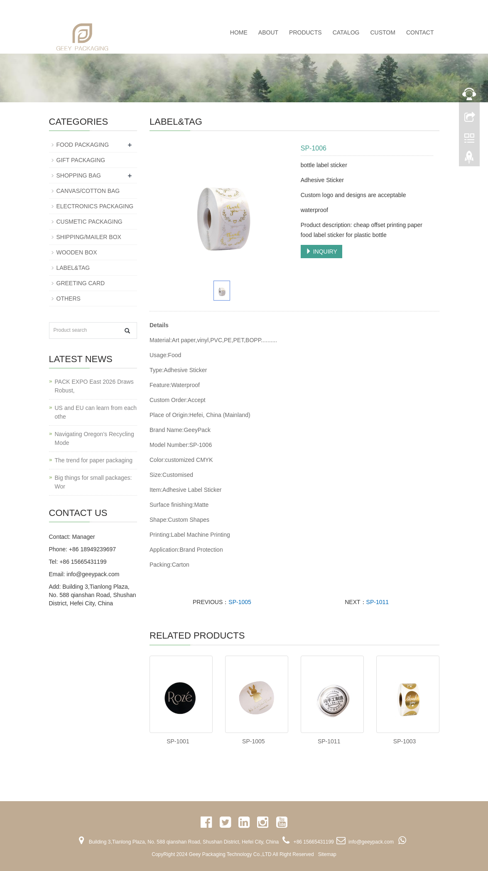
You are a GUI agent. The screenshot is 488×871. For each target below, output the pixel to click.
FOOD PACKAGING (82, 144)
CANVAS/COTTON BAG (88, 191)
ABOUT (268, 32)
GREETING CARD (80, 283)
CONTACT (420, 32)
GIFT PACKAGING (80, 160)
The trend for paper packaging (94, 460)
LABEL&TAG (73, 267)
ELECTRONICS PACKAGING (95, 206)
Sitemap (327, 854)
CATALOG (346, 32)
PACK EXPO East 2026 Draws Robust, (94, 386)
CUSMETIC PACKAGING (89, 221)
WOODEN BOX (76, 252)
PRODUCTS (305, 32)
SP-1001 (178, 741)
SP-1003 (404, 741)
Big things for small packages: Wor (93, 482)
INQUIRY (321, 251)
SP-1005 (239, 602)
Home (239, 32)
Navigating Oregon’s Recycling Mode (94, 438)
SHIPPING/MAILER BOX (88, 237)
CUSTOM (382, 32)
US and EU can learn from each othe (96, 412)
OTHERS (68, 298)
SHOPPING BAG (78, 175)
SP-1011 (377, 602)
